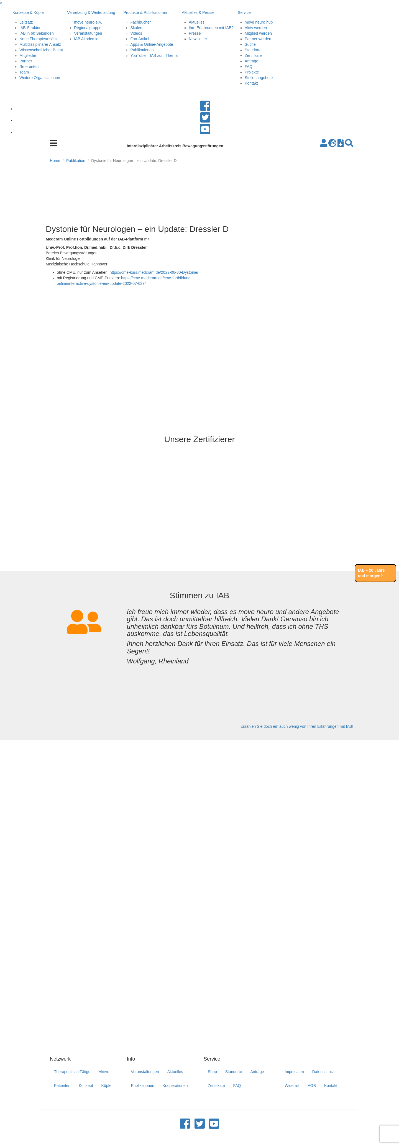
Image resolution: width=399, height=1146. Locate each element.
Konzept (86, 1085)
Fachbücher (140, 22)
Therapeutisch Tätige (72, 1071)
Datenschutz (323, 1071)
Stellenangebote (259, 77)
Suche (250, 44)
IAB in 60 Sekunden (36, 33)
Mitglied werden (258, 33)
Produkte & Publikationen (145, 12)
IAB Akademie (86, 39)
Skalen (136, 28)
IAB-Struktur (29, 28)
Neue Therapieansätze (38, 39)
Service (244, 12)
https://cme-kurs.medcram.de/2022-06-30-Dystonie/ (154, 272)
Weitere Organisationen (39, 77)
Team (24, 72)
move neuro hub (259, 22)
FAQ (248, 66)
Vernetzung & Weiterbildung (91, 12)
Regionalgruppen (89, 28)
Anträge (251, 61)
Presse (195, 33)
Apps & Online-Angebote (151, 44)
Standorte (253, 50)
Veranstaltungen (88, 33)
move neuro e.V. (88, 22)
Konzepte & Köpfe (28, 12)
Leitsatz (26, 22)
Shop (212, 1071)
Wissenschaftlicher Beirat (41, 50)
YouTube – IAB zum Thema (154, 55)
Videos (136, 33)
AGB (312, 1085)
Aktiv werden (256, 28)
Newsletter (198, 39)
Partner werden (258, 39)
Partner (25, 61)
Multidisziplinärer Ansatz (40, 44)
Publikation (75, 160)
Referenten (29, 66)
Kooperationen (175, 1085)
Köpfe (106, 1085)
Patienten (62, 1085)
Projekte (252, 72)
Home (55, 160)
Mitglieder (27, 55)
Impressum (294, 1071)
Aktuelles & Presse (198, 12)
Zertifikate (253, 55)
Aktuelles (196, 22)
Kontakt (251, 83)
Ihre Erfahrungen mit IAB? (211, 28)
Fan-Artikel (139, 39)
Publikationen (142, 50)
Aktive (104, 1071)
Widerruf (292, 1085)
